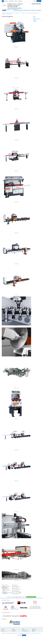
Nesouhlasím (19, 635)
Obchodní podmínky (4, 631)
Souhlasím (24, 635)
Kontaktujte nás (33, 10)
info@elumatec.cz (5, 593)
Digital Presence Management (25, 631)
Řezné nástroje (14, 9)
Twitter (33, 630)
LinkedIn (33, 631)
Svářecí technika (19, 8)
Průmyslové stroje (9, 9)
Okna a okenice (4, 9)
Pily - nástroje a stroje (11, 7)
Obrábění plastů (14, 8)
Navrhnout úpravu (27, 10)
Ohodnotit (16, 10)
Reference (3, 630)
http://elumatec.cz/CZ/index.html (7, 592)
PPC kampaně (13, 631)
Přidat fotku (21, 10)
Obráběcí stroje (17, 7)
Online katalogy (14, 630)
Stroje (18, 9)
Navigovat (39, 10)
